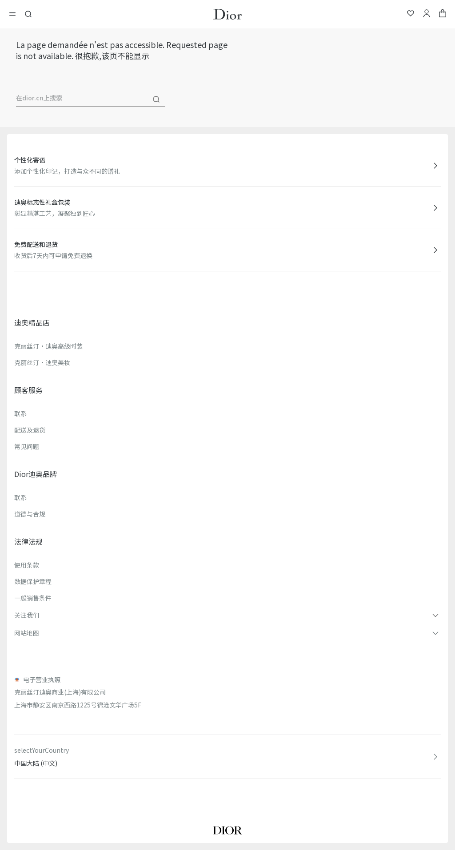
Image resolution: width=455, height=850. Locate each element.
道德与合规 (29, 513)
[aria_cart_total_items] (442, 14)
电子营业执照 (41, 679)
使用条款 (26, 564)
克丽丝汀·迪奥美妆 (42, 362)
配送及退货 (29, 429)
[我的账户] (426, 14)
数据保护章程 (33, 581)
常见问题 (26, 446)
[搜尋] (156, 99)
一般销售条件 (33, 597)
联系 (20, 413)
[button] (227, 615)
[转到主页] (227, 14)
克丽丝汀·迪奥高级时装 (48, 346)
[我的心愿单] (410, 14)
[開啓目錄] (15, 14)
